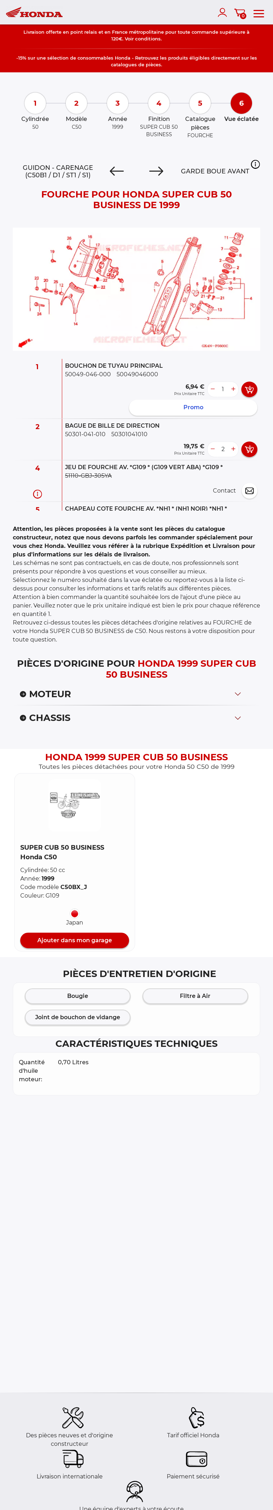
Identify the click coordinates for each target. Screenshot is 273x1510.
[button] (255, 164)
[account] (224, 12)
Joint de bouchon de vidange (77, 1017)
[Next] (156, 171)
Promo (193, 407)
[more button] (233, 389)
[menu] (258, 12)
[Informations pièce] (37, 493)
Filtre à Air (195, 996)
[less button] (212, 389)
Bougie (77, 996)
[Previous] (116, 171)
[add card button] (249, 389)
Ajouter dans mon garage (74, 940)
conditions (148, 38)
